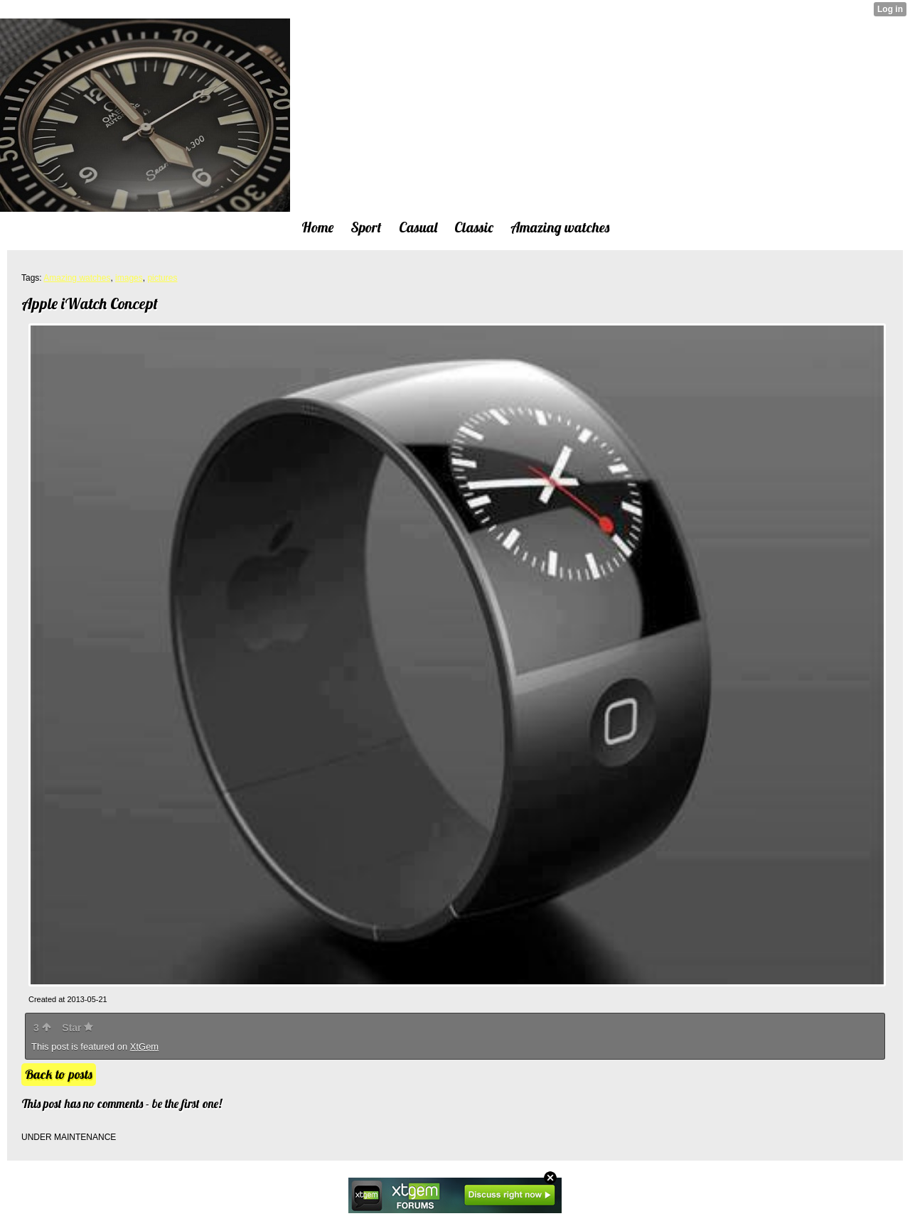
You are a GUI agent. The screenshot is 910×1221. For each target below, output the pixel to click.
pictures (162, 278)
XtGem (144, 1046)
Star (77, 1027)
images (129, 278)
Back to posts (58, 1074)
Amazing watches (76, 278)
